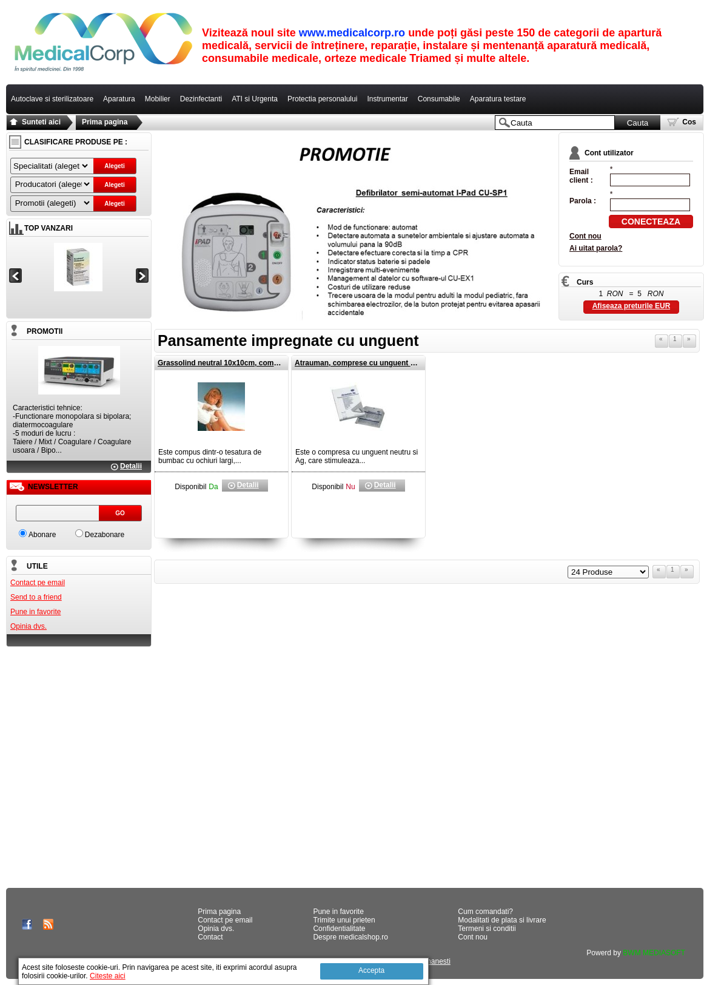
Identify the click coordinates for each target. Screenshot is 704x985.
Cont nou (585, 236)
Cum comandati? (485, 911)
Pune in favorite (35, 612)
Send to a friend (36, 597)
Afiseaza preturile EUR (631, 306)
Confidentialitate (339, 928)
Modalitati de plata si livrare (502, 920)
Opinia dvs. (28, 626)
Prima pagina (104, 122)
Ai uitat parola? (595, 248)
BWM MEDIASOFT (654, 953)
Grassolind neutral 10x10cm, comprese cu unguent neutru (258, 363)
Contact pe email (37, 582)
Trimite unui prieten (344, 920)
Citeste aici (108, 976)
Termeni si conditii (486, 928)
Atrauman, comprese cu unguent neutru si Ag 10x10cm (390, 363)
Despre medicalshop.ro (350, 937)
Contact (210, 937)
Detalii (131, 466)
